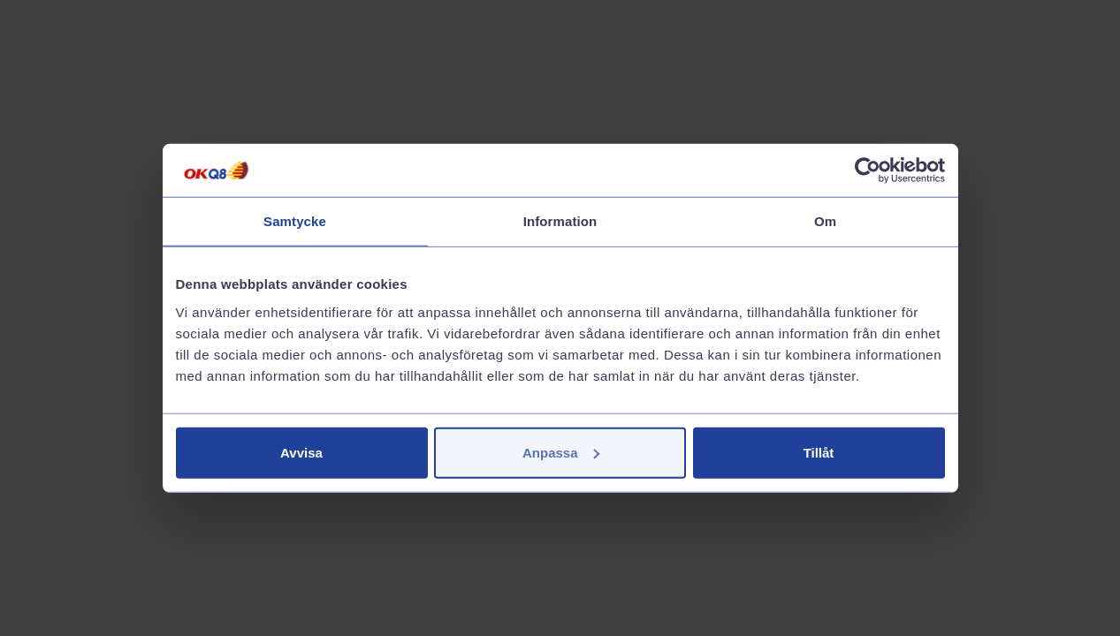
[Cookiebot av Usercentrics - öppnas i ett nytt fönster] (867, 170)
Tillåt (819, 451)
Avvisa (301, 451)
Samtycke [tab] (294, 221)
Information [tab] (560, 221)
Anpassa (560, 451)
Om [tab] (825, 221)
